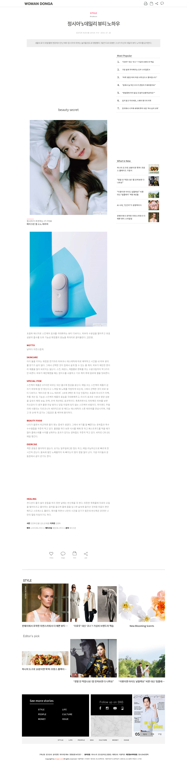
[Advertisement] (62, 477)
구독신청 (42, 754)
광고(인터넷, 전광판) (104, 754)
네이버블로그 (122, 708)
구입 (160, 734)
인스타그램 (107, 708)
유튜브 (115, 708)
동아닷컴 (87, 755)
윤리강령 (56, 754)
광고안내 (49, 754)
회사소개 (94, 754)
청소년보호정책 (143, 754)
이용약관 (122, 754)
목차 (145, 734)
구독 (152, 734)
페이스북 (100, 708)
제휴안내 (115, 754)
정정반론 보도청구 (75, 754)
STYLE (93, 13)
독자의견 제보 (64, 754)
